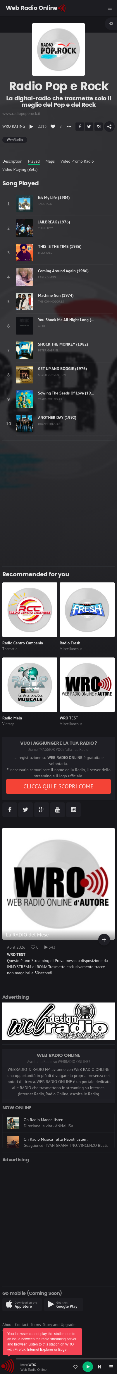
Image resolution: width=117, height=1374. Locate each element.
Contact (21, 1324)
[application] (58, 1367)
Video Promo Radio (77, 161)
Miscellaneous (71, 648)
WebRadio (15, 139)
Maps (50, 161)
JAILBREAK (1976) (54, 222)
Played (34, 161)
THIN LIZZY (45, 228)
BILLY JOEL (45, 252)
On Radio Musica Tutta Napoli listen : (56, 1139)
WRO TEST (69, 718)
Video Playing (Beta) (19, 169)
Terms (35, 1324)
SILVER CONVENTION (52, 375)
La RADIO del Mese (27, 934)
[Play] (87, 1366)
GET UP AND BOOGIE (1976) (62, 368)
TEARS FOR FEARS (50, 399)
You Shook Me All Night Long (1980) (69, 319)
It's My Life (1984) (54, 197)
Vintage (8, 723)
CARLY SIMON (47, 277)
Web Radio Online (33, 1369)
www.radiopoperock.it (21, 113)
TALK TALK (45, 204)
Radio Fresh (70, 643)
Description (12, 161)
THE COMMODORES (51, 301)
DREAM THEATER (49, 424)
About (7, 1324)
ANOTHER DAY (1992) (57, 417)
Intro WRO (28, 1364)
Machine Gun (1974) (56, 295)
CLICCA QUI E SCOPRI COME (58, 786)
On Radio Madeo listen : (44, 1119)
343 (50, 947)
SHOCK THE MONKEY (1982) (63, 344)
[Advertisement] (58, 503)
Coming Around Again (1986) (63, 270)
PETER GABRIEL (48, 350)
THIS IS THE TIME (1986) (60, 246)
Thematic (9, 648)
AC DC (42, 326)
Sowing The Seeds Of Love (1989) (67, 393)
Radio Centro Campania (22, 643)
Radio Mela (12, 718)
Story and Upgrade (59, 1324)
